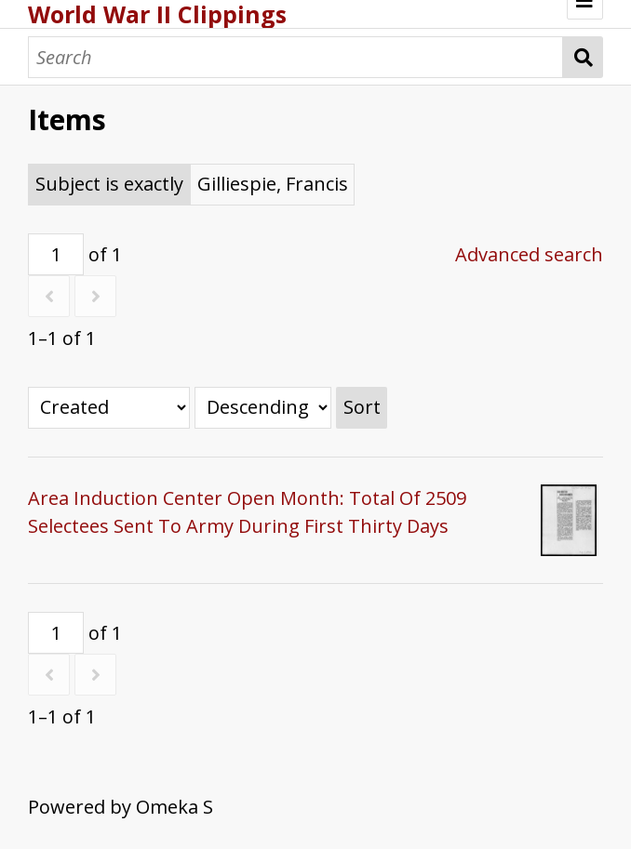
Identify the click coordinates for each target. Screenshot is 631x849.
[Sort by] (109, 408)
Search (583, 57)
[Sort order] (263, 408)
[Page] (56, 254)
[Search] (295, 57)
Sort (362, 406)
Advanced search (529, 254)
